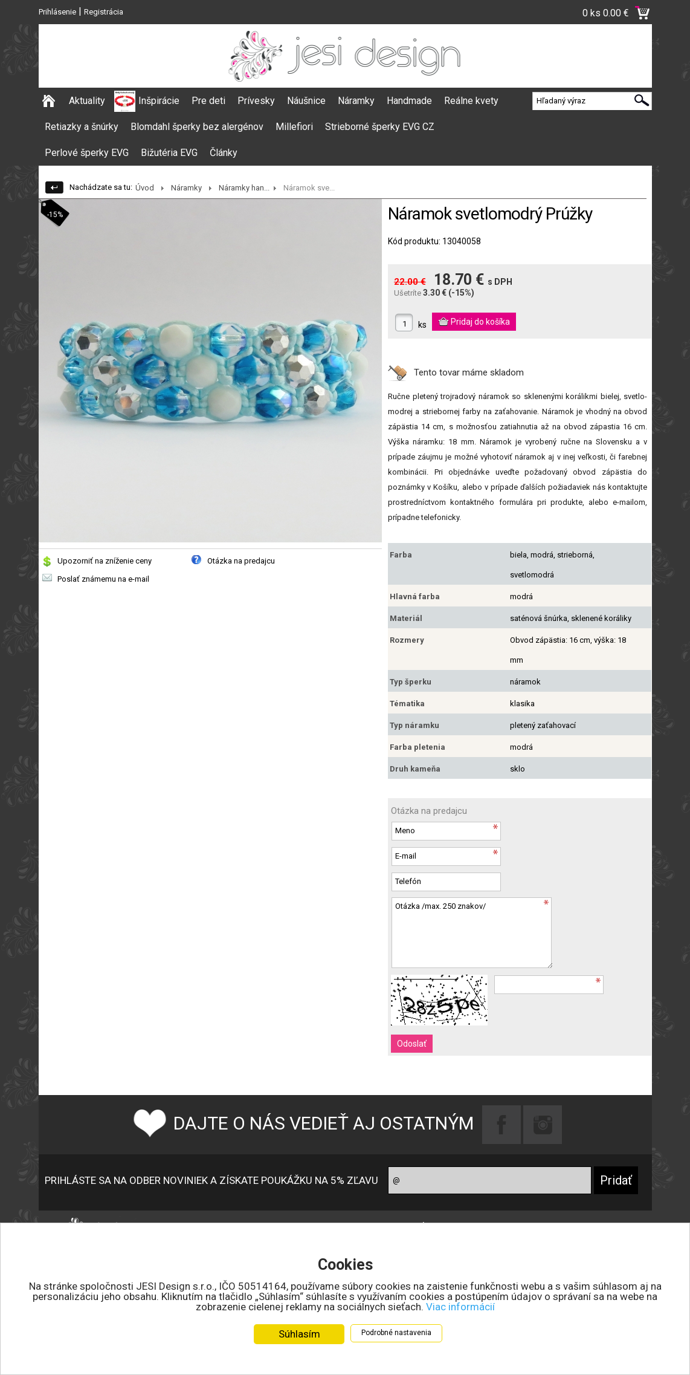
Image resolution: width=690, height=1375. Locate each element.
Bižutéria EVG (169, 152)
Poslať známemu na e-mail (103, 578)
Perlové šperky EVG (87, 152)
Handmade (409, 100)
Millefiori (294, 126)
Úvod (144, 187)
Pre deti (208, 100)
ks (422, 325)
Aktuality (87, 100)
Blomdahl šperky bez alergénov (197, 126)
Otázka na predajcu (241, 560)
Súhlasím (299, 1334)
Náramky (356, 100)
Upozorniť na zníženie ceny (104, 560)
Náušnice (306, 100)
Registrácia (103, 11)
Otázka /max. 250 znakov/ (472, 932)
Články (223, 152)
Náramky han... (244, 187)
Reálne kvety (471, 100)
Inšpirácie (158, 100)
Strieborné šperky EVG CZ (379, 126)
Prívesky (256, 100)
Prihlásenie (57, 11)
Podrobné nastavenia (396, 1332)
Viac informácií (460, 1307)
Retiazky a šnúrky (81, 126)
